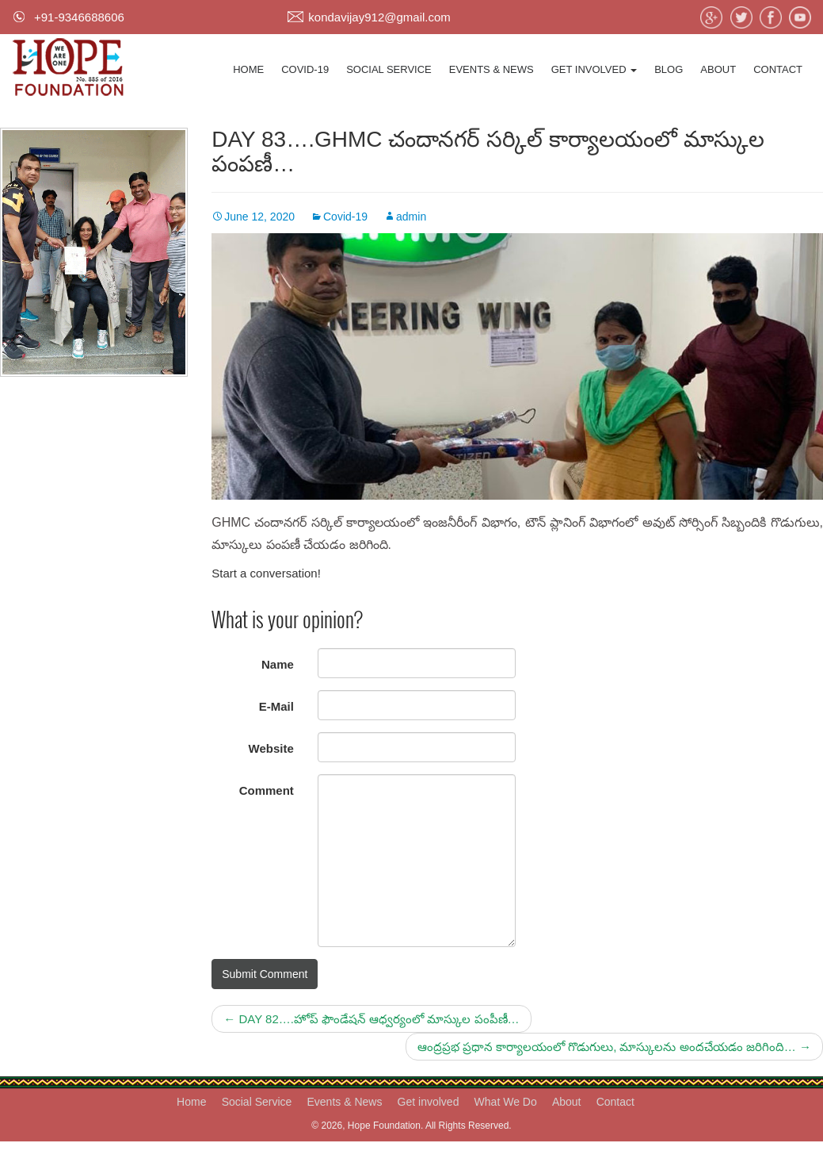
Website (271, 748)
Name (277, 664)
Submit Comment (264, 974)
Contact (777, 69)
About (718, 69)
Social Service (389, 69)
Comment (266, 790)
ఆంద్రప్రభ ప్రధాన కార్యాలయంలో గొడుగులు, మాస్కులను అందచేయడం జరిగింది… (614, 1046)
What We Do (505, 1101)
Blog (668, 69)
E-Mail (276, 706)
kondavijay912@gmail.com (379, 17)
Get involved (594, 69)
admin (411, 216)
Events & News (491, 69)
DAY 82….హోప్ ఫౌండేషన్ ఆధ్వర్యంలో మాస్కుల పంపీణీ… (371, 1019)
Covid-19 (305, 69)
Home (248, 69)
